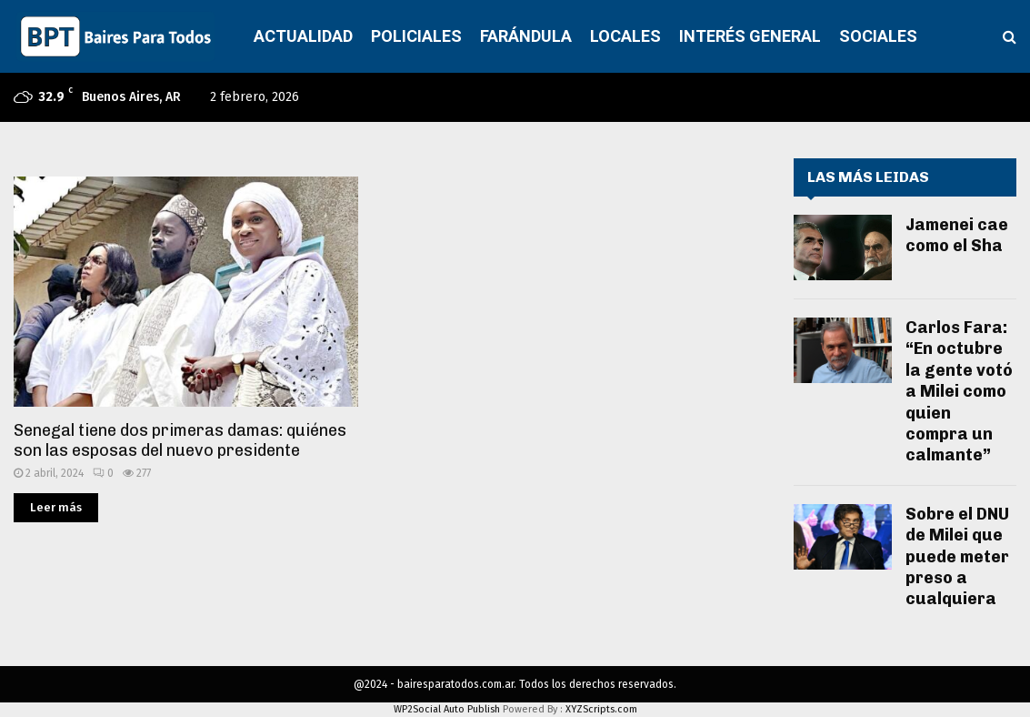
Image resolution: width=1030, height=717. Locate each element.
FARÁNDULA (526, 35)
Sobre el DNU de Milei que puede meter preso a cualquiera (957, 557)
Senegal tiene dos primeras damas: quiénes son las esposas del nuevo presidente (180, 440)
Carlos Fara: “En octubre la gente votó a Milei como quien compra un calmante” (959, 391)
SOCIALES (878, 35)
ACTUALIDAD (303, 35)
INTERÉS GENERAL (750, 35)
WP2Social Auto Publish (447, 709)
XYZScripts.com (601, 709)
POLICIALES (416, 35)
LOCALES (625, 35)
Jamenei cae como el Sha (956, 235)
